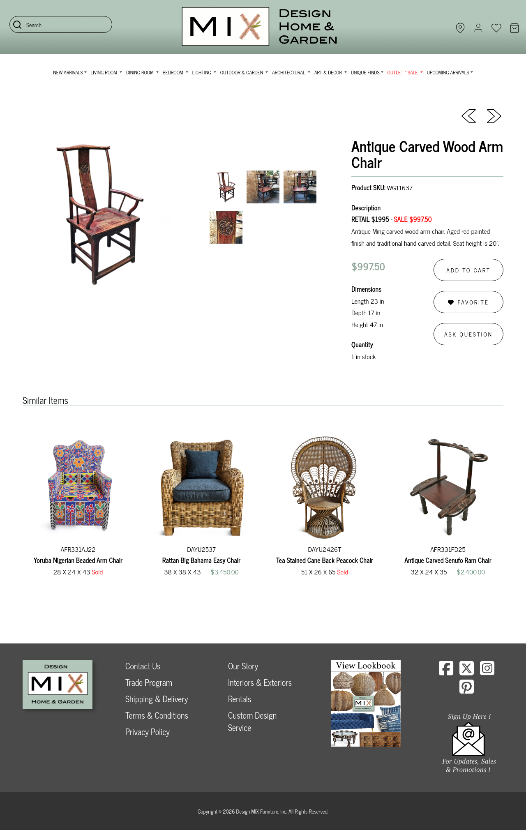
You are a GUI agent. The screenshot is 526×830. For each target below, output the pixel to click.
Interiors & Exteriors (260, 682)
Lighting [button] (202, 72)
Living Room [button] (104, 72)
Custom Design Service (252, 721)
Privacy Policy (147, 731)
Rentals (239, 699)
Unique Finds (365, 72)
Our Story (243, 666)
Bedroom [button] (174, 72)
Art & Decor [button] (328, 72)
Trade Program (148, 682)
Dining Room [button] (140, 72)
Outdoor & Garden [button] (242, 72)
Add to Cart (468, 269)
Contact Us (143, 666)
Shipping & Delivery (156, 699)
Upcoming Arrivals (448, 72)
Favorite (468, 302)
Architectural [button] (289, 72)
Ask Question (468, 334)
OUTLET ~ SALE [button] (403, 72)
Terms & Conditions (156, 715)
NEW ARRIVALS (68, 72)
